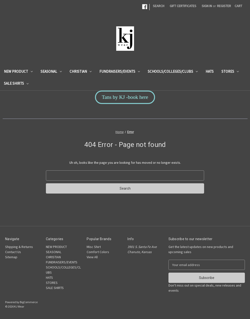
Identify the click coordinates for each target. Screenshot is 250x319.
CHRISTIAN (81, 71)
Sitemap (11, 257)
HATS (210, 71)
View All (92, 257)
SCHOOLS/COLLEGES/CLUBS (173, 71)
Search (158, 6)
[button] (125, 97)
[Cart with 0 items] (238, 6)
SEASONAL (51, 71)
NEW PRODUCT (18, 71)
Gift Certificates (183, 6)
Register (224, 6)
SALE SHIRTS (16, 83)
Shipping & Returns (19, 247)
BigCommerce (29, 302)
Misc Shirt (94, 247)
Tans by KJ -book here (125, 97)
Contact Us (13, 252)
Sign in (207, 6)
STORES (230, 71)
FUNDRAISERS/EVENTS (119, 71)
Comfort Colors (98, 252)
